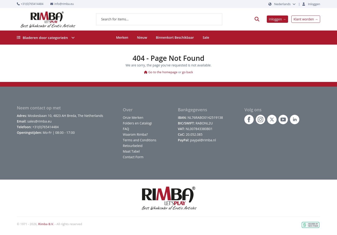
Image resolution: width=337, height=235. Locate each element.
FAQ (126, 129)
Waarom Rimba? (135, 134)
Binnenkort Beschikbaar (175, 37)
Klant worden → (305, 19)
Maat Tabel (131, 151)
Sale (206, 37)
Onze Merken (133, 117)
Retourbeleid (133, 145)
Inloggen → (277, 19)
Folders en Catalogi (137, 123)
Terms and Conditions (139, 140)
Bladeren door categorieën (46, 37)
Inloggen (314, 4)
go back (187, 72)
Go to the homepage (160, 72)
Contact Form (133, 157)
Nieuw (142, 37)
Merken (122, 37)
